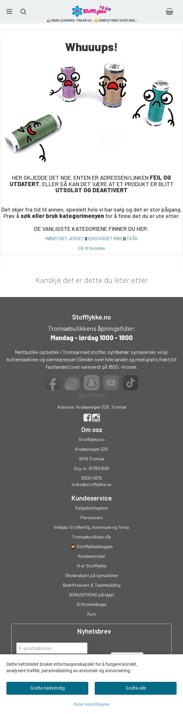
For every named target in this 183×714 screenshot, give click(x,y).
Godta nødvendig (47, 688)
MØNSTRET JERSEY (64, 238)
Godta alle (136, 688)
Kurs (91, 614)
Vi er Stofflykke (91, 565)
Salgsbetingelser (91, 508)
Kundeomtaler (91, 556)
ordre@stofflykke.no (91, 484)
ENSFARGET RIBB (105, 238)
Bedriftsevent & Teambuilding (91, 585)
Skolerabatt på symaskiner (91, 575)
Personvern (92, 517)
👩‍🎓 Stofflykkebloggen (91, 546)
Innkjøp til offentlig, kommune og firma (91, 527)
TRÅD (132, 238)
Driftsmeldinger (92, 604)
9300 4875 (91, 478)
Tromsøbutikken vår (91, 536)
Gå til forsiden (91, 248)
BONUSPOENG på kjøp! (91, 594)
